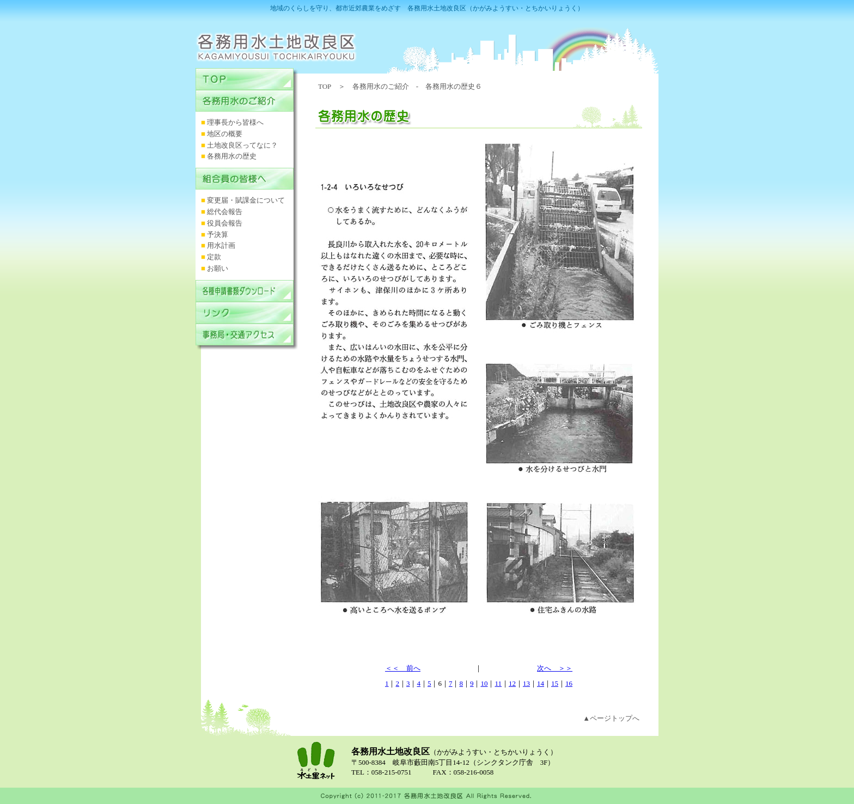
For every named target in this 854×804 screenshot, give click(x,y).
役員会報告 (224, 223)
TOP (324, 86)
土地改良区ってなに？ (242, 145)
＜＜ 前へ (402, 668)
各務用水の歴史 (232, 156)
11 (498, 683)
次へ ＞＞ (554, 668)
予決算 (217, 234)
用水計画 (221, 245)
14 (540, 683)
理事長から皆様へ (235, 122)
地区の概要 (224, 134)
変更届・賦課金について (246, 200)
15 (554, 683)
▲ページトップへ (611, 718)
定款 (214, 257)
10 (483, 683)
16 (568, 683)
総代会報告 (224, 212)
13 (526, 683)
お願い (217, 268)
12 (512, 683)
